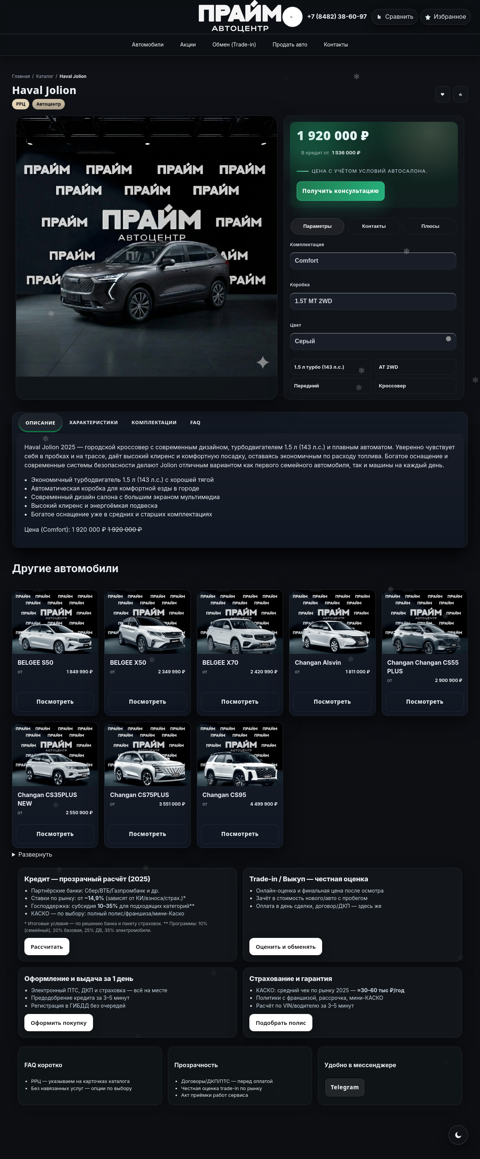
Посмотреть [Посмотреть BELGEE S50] (55, 701)
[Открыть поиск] (291, 17)
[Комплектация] (373, 260)
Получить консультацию (340, 190)
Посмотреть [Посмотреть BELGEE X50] (147, 701)
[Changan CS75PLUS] (147, 754)
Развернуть (35, 854)
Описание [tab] (41, 422)
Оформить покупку (59, 1022)
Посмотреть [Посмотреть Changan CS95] (240, 833)
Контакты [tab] (374, 226)
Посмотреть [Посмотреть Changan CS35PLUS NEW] (55, 833)
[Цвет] (373, 341)
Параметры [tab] (317, 226)
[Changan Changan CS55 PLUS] (425, 622)
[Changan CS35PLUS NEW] (55, 754)
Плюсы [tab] (431, 226)
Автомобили (148, 44)
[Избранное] (445, 16)
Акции (188, 44)
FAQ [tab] (195, 422)
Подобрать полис (281, 1022)
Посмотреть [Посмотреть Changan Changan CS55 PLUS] (425, 701)
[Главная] (240, 16)
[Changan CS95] (240, 754)
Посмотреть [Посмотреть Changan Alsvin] (332, 701)
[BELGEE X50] (147, 622)
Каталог (44, 76)
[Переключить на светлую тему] (458, 1135)
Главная (21, 76)
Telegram (345, 1087)
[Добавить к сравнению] (460, 94)
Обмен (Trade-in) (234, 44)
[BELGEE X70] (240, 622)
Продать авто (290, 44)
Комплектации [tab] (154, 422)
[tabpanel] (240, 490)
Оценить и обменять (286, 946)
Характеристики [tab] (93, 422)
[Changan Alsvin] (332, 622)
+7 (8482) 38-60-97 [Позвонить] (337, 16)
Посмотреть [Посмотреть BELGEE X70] (240, 701)
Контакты (336, 44)
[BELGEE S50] (55, 622)
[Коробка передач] (373, 301)
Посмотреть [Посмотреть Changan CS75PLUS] (147, 833)
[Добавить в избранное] (442, 94)
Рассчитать (47, 946)
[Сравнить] (394, 16)
